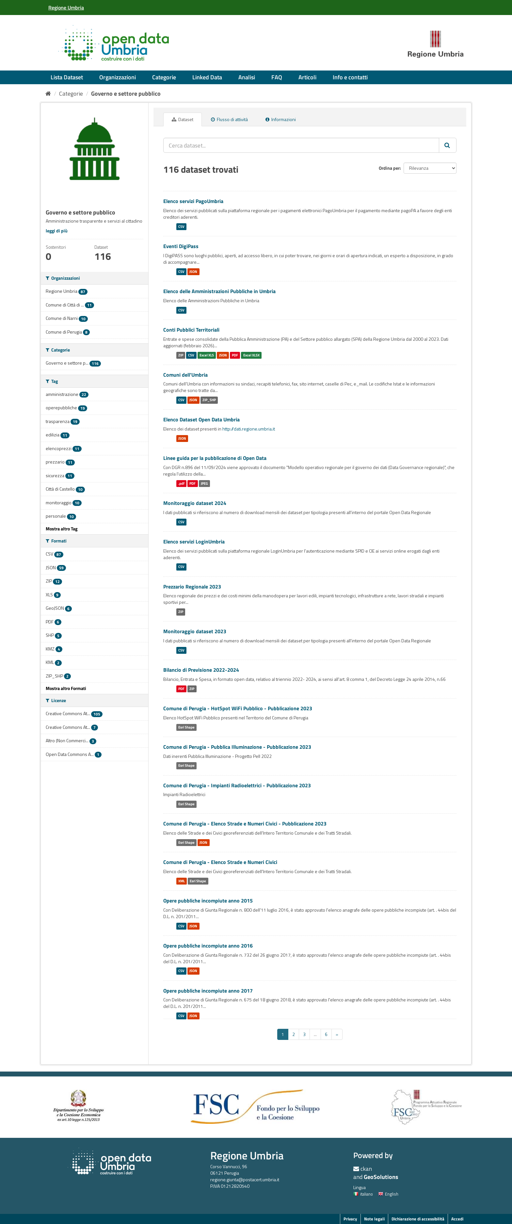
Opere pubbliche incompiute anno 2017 (208, 991)
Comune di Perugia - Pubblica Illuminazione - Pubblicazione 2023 (237, 747)
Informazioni (280, 119)
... (315, 1034)
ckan (366, 1168)
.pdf (181, 483)
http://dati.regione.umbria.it (248, 428)
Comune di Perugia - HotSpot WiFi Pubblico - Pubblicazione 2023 (237, 708)
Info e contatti (350, 77)
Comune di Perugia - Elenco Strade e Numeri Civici (220, 862)
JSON (193, 271)
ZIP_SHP (209, 399)
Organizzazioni (117, 77)
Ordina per (389, 168)
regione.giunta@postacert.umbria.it (244, 1179)
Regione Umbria (247, 1155)
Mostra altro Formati (66, 688)
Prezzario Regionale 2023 (192, 586)
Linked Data (207, 77)
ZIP (180, 355)
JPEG (204, 483)
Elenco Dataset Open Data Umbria (201, 419)
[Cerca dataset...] (301, 145)
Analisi (246, 77)
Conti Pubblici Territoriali (191, 330)
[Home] (48, 93)
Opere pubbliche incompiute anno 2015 (208, 900)
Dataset (182, 119)
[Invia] (447, 145)
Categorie (164, 77)
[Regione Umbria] (66, 7)
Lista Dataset (67, 77)
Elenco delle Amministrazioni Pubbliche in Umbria (219, 291)
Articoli (307, 77)
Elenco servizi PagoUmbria (193, 201)
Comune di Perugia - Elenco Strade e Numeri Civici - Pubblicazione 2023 (245, 823)
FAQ (276, 77)
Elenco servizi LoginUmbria (194, 541)
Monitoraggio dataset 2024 (194, 503)
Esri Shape (186, 727)
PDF (235, 355)
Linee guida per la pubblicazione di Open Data (214, 458)
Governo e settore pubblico (126, 93)
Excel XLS (207, 355)
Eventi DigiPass (181, 246)
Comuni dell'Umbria (185, 375)
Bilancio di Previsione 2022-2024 (201, 670)
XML (181, 881)
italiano (363, 1194)
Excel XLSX (251, 355)
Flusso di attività (229, 119)
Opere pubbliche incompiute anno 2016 (208, 945)
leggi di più (57, 230)
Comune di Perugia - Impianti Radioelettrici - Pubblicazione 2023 (237, 785)
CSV (181, 226)
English (388, 1194)
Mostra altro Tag (61, 528)
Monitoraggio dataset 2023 (194, 631)
